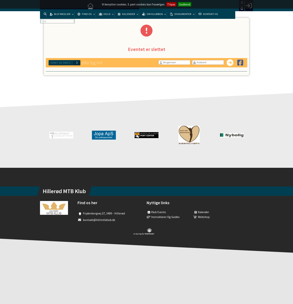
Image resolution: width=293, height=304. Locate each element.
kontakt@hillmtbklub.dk (99, 220)
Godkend (184, 4)
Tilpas (171, 4)
